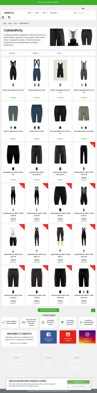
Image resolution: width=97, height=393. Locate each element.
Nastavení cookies (78, 386)
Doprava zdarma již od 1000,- (16, 364)
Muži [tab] (30, 13)
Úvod (4, 23)
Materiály (48, 361)
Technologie (48, 364)
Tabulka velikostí (16, 374)
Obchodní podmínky (16, 367)
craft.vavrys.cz (64, 391)
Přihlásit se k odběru (19, 343)
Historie (48, 367)
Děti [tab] (45, 13)
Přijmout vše (78, 382)
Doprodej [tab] (54, 13)
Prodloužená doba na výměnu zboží (16, 361)
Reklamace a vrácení (16, 377)
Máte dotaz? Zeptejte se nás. (77, 362)
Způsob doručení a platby (16, 370)
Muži (10, 23)
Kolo (15, 23)
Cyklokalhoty (24, 23)
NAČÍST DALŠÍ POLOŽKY (48, 310)
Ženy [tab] (38, 13)
